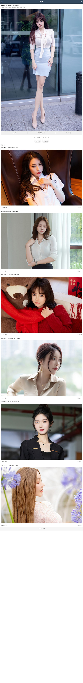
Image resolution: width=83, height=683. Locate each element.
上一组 (14, 133)
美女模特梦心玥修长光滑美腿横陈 (9, 147)
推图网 (41, 1)
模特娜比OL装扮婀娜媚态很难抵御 (9, 211)
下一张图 (68, 133)
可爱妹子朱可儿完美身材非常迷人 (9, 465)
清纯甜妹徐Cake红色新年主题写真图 (10, 274)
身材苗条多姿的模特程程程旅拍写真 (10, 401)
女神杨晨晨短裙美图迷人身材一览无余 (10, 338)
